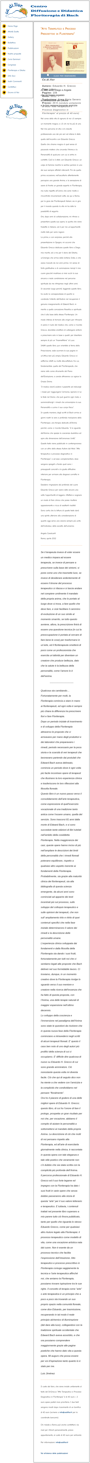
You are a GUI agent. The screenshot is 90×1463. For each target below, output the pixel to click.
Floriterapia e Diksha (16, 70)
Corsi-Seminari (14, 59)
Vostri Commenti (15, 81)
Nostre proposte (14, 54)
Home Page (13, 26)
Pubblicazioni (13, 48)
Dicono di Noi (13, 92)
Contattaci (12, 87)
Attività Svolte (13, 31)
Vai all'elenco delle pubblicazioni (54, 1453)
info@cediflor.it (66, 1412)
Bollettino (12, 43)
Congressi (12, 65)
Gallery (11, 37)
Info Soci (11, 76)
